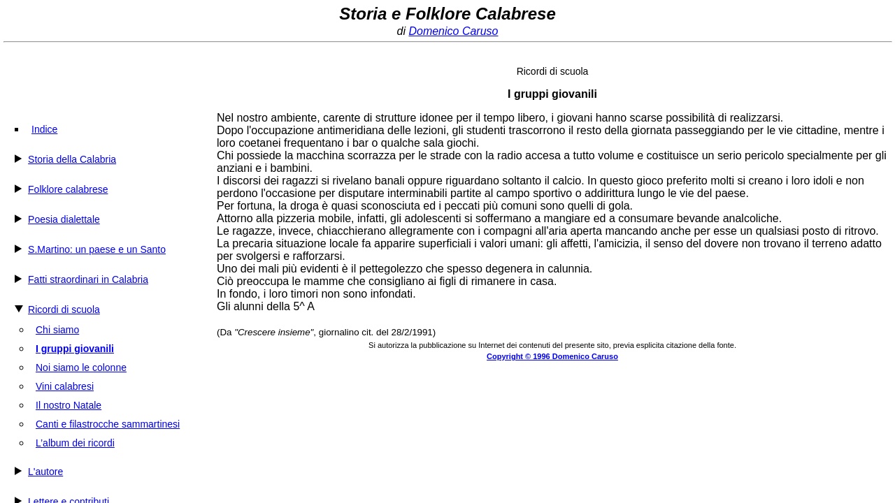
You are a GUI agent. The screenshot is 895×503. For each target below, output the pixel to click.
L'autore (45, 471)
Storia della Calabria (72, 159)
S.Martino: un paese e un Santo (97, 249)
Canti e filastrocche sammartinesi (108, 424)
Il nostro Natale (68, 405)
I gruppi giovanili (75, 348)
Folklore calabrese (68, 189)
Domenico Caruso (453, 31)
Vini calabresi (65, 386)
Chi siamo (57, 329)
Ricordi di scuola (64, 309)
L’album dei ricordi (75, 443)
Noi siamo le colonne (81, 367)
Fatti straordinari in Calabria (88, 279)
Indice (44, 129)
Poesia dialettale (64, 219)
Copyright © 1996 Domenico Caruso (552, 356)
